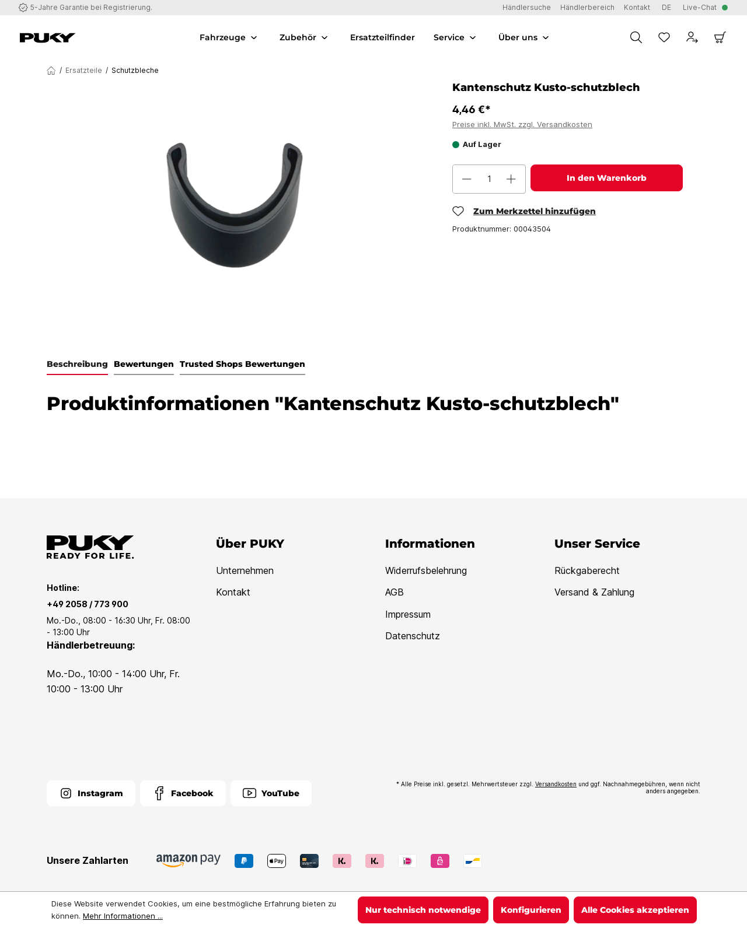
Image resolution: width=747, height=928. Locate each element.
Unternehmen (245, 570)
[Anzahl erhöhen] (511, 179)
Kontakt (233, 592)
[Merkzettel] (664, 37)
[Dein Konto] (692, 37)
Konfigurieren (531, 910)
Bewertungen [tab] (144, 364)
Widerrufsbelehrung (426, 570)
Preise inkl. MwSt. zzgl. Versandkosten (522, 124)
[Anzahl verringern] (467, 179)
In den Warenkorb (607, 178)
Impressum (408, 614)
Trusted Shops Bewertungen (242, 364)
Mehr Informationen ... (123, 915)
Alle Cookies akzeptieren (635, 910)
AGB (394, 592)
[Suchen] (636, 37)
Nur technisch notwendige (423, 910)
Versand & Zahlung (594, 592)
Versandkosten (556, 783)
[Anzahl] (489, 179)
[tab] (77, 364)
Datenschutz (412, 636)
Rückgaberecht (587, 570)
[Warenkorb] (720, 37)
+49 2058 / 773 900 (87, 604)
